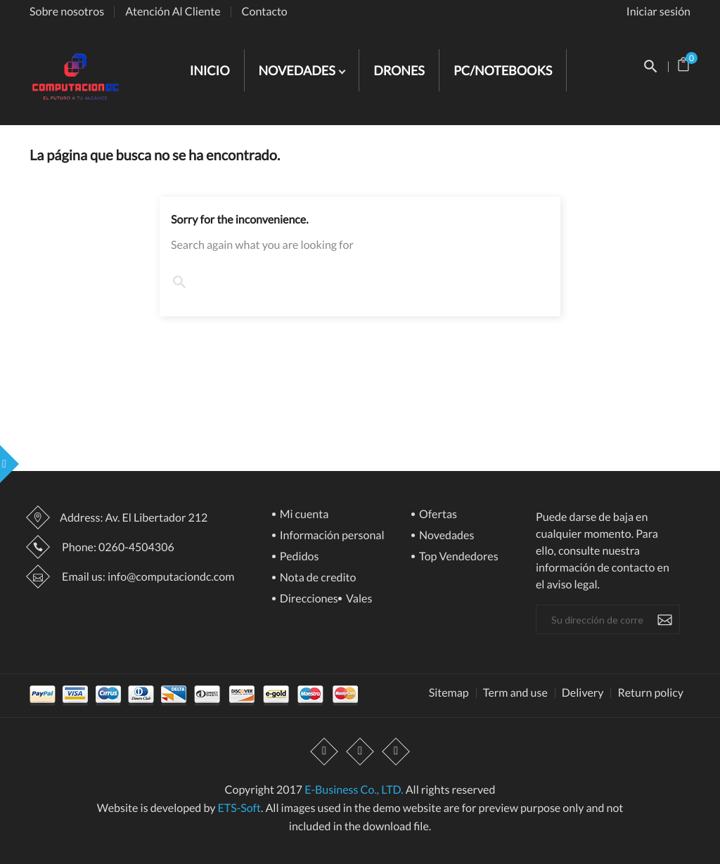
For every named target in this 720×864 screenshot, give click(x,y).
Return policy (650, 693)
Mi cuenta (303, 515)
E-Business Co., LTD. (353, 790)
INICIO (210, 70)
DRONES (399, 70)
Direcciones (308, 599)
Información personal (331, 536)
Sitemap (449, 693)
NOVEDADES (298, 70)
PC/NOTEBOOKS (503, 70)
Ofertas (437, 515)
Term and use (515, 693)
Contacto (265, 11)
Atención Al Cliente (172, 11)
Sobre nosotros (67, 11)
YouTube (360, 751)
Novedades (446, 536)
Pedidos (298, 557)
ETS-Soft (239, 808)
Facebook (324, 751)
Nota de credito (317, 578)
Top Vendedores (458, 557)
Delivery (583, 693)
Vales (358, 599)
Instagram (396, 751)
